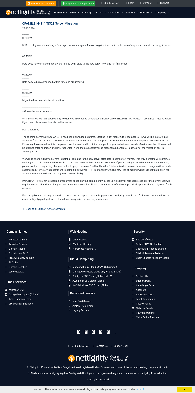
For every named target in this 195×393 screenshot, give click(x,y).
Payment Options (143, 312)
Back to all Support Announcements (43, 208)
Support (163, 3)
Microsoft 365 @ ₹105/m (41, 3)
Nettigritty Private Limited (153, 373)
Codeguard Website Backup (149, 248)
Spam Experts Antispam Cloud (150, 257)
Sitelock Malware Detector (148, 253)
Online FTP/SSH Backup (147, 244)
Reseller (145, 12)
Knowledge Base (143, 285)
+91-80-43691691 (80, 345)
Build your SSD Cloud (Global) (90, 276)
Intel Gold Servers (79, 301)
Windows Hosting (79, 244)
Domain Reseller (16, 267)
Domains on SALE (16, 253)
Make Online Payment (146, 317)
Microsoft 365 (14, 289)
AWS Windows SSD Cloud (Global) (88, 285)
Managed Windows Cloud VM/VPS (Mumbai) (94, 271)
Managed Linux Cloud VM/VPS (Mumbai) (92, 267)
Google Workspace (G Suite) (22, 294)
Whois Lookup (14, 271)
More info (140, 389)
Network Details (142, 308)
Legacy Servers (78, 310)
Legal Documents (143, 299)
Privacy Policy (141, 303)
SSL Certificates (142, 239)
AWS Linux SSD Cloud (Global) (86, 280)
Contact (145, 3)
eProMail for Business (19, 303)
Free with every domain (19, 257)
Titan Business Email (18, 299)
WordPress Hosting (82, 248)
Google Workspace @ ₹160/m (78, 3)
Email (73, 12)
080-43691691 (110, 3)
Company (161, 12)
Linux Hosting (77, 239)
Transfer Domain (16, 244)
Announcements (143, 294)
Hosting (87, 12)
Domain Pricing (15, 248)
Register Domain (16, 239)
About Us (139, 289)
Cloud (100, 12)
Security (130, 12)
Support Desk (141, 280)
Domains (59, 12)
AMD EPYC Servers (80, 305)
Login (129, 3)
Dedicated (114, 12)
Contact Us (140, 276)
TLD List (11, 262)
